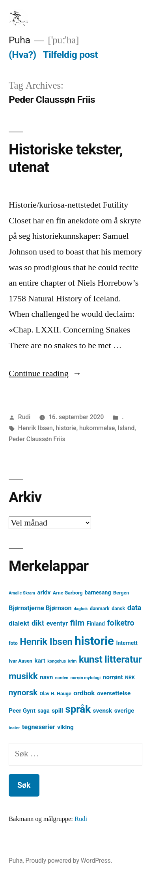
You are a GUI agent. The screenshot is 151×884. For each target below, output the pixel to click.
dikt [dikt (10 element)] (38, 623)
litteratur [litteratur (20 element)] (123, 659)
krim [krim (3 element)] (72, 661)
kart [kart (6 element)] (39, 660)
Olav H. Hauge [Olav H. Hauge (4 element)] (55, 693)
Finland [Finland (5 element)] (96, 623)
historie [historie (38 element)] (94, 641)
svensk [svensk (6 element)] (102, 710)
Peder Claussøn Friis (37, 439)
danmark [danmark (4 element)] (100, 608)
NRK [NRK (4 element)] (130, 677)
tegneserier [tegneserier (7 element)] (38, 727)
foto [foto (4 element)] (13, 643)
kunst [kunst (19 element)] (91, 659)
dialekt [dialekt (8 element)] (19, 623)
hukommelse (97, 428)
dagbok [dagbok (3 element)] (81, 608)
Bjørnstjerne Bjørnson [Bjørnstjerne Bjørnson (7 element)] (40, 608)
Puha (19, 40)
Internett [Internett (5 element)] (126, 643)
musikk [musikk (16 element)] (23, 676)
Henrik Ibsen (35, 428)
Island (126, 428)
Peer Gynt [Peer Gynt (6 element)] (22, 710)
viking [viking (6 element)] (65, 727)
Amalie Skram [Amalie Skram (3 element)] (22, 593)
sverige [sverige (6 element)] (124, 710)
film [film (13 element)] (77, 623)
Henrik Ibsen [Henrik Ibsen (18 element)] (46, 641)
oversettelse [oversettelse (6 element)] (113, 693)
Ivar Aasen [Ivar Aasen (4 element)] (20, 661)
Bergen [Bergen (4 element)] (121, 593)
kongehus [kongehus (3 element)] (56, 661)
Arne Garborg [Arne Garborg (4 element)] (68, 593)
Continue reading (45, 373)
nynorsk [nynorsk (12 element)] (23, 692)
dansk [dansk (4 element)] (118, 608)
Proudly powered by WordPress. (69, 860)
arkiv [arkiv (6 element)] (43, 592)
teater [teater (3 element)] (14, 727)
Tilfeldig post (70, 54)
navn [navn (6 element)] (46, 677)
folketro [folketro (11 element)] (120, 623)
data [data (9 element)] (134, 608)
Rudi (24, 417)
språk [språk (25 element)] (78, 709)
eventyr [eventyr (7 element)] (57, 623)
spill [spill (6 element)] (57, 710)
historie (66, 428)
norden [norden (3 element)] (62, 677)
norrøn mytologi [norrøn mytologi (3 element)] (86, 677)
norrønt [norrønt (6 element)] (113, 677)
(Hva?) (22, 54)
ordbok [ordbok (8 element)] (84, 693)
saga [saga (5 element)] (43, 711)
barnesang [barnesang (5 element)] (98, 592)
